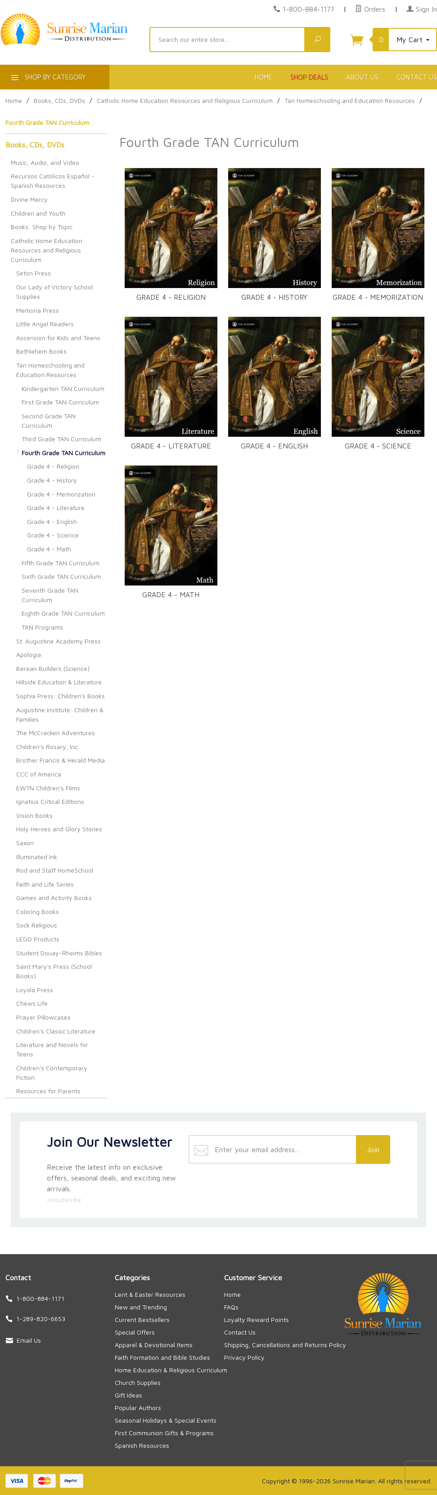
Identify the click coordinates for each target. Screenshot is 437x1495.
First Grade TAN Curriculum (60, 402)
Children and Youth (38, 213)
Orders (370, 9)
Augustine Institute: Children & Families (60, 714)
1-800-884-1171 (308, 9)
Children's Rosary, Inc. (47, 746)
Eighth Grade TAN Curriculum (63, 613)
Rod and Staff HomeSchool (54, 870)
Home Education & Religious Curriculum (171, 1370)
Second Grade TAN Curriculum (49, 420)
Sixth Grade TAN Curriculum (61, 576)
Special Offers (135, 1332)
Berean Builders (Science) (53, 668)
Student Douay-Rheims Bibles (59, 953)
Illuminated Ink (36, 857)
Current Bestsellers (142, 1319)
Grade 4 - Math (49, 549)
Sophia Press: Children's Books (60, 696)
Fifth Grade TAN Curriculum (60, 563)
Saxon (25, 843)
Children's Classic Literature (55, 1031)
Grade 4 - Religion (53, 466)
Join (373, 1149)
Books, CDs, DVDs (34, 145)
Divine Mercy (29, 199)
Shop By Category (47, 79)
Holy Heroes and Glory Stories (59, 829)
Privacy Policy (244, 1357)
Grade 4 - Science (53, 535)
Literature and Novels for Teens (52, 1049)
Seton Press (33, 273)
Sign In (421, 9)
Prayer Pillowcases (43, 1017)
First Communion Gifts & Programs (164, 1433)
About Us (362, 77)
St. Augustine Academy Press (58, 641)
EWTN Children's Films (48, 788)
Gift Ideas (128, 1395)
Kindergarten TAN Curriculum (63, 388)
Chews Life (32, 1003)
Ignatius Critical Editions (50, 801)
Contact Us (240, 1332)
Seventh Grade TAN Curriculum (50, 594)
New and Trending (141, 1307)
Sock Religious (36, 925)
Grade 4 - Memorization (61, 494)
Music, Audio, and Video (45, 162)
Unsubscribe (64, 1199)
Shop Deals (309, 77)
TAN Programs (42, 627)
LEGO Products (37, 939)
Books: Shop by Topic (41, 227)
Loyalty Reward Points (256, 1319)
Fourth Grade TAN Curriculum (63, 453)
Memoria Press (37, 310)
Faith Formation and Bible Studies (162, 1357)
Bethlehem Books (41, 351)
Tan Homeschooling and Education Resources (50, 369)
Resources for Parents (48, 1091)
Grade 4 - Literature (56, 507)
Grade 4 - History (52, 480)
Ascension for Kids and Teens (58, 338)
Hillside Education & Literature (59, 682)
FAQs (231, 1307)
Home (263, 77)
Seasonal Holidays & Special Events (165, 1420)
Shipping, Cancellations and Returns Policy (285, 1345)
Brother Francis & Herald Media (60, 760)
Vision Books (34, 815)
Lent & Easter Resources (150, 1294)
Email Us (29, 1340)
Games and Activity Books (54, 897)
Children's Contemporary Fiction (51, 1072)
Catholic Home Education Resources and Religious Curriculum (46, 250)
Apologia (28, 654)
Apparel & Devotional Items (154, 1345)
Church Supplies (138, 1382)
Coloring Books (37, 911)
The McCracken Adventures (55, 732)
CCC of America (38, 774)
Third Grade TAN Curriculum (61, 439)
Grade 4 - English (52, 521)
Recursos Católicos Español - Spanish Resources (53, 180)
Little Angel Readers (45, 324)
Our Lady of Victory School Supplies (54, 291)
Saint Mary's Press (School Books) (54, 971)
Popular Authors (138, 1407)
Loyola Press (34, 990)
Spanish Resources (142, 1445)
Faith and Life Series (45, 884)
